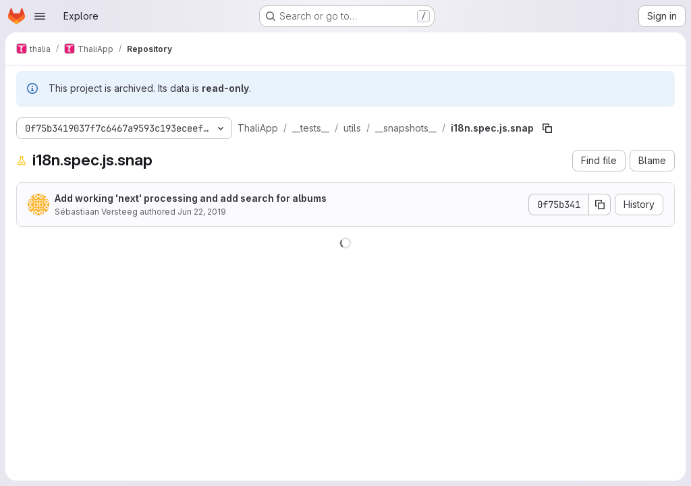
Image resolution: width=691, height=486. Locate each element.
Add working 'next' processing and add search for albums (191, 198)
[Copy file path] (547, 128)
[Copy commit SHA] (600, 204)
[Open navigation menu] (40, 16)
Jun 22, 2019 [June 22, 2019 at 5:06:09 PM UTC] (201, 212)
